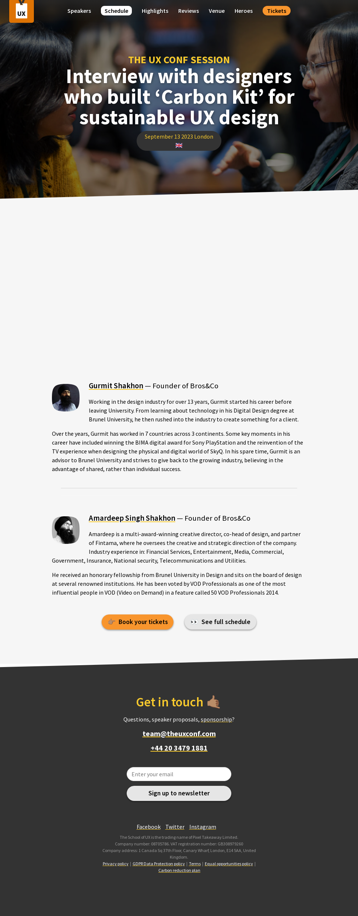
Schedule (116, 10)
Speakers (79, 10)
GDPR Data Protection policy (159, 863)
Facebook (149, 826)
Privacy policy (116, 863)
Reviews (188, 10)
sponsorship (216, 719)
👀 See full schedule (220, 622)
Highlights (155, 10)
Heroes (244, 10)
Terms (195, 863)
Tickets (276, 10)
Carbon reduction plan (179, 870)
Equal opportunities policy (229, 863)
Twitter (175, 826)
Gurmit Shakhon (116, 386)
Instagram (202, 826)
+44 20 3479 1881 (179, 748)
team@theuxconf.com (179, 733)
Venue (217, 10)
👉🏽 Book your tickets (138, 622)
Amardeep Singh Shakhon (132, 518)
